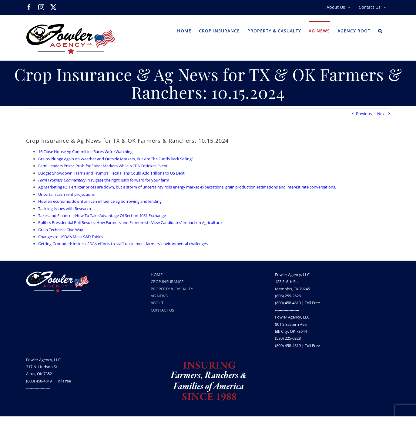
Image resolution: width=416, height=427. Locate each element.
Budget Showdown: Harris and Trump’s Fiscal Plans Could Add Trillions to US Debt (111, 173)
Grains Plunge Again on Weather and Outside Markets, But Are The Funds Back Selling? (115, 159)
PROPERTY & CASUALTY (172, 289)
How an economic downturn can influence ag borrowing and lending (100, 201)
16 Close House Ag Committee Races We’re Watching (85, 151)
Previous (364, 113)
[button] (380, 30)
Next (381, 113)
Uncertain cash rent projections (66, 194)
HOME (157, 274)
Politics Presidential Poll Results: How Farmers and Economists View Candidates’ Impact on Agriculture (130, 222)
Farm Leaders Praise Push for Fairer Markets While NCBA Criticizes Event (103, 165)
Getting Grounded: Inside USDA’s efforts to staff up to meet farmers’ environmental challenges (123, 243)
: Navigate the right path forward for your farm (127, 180)
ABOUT (157, 302)
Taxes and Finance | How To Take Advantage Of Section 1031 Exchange (102, 215)
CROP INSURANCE (167, 281)
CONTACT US (162, 310)
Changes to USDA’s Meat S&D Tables (70, 236)
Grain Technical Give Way (60, 229)
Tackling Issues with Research (64, 208)
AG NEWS (159, 296)
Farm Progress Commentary (62, 180)
